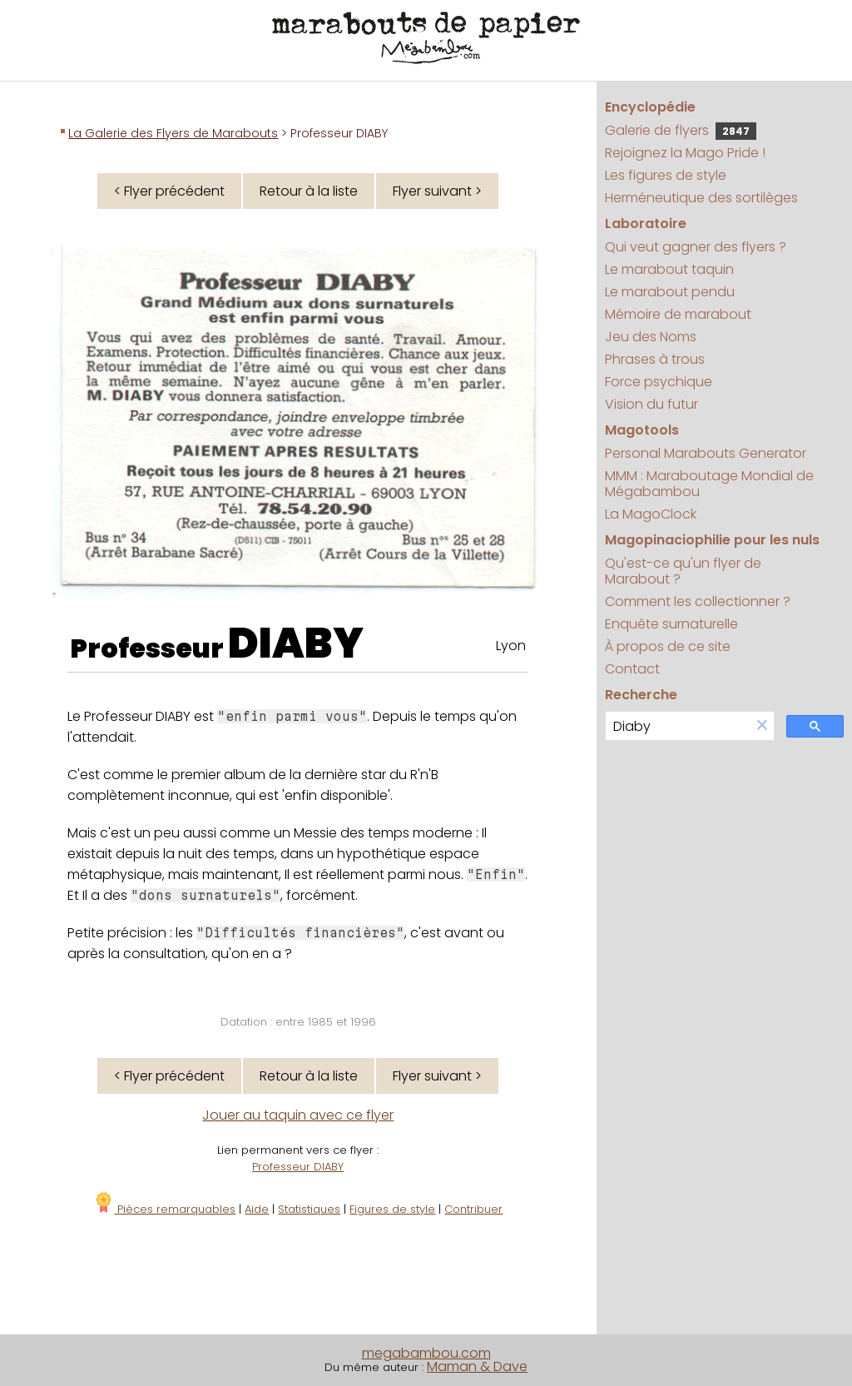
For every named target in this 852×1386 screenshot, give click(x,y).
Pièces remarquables (164, 1209)
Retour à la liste (309, 191)
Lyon (511, 645)
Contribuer (473, 1209)
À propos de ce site (668, 646)
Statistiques (309, 1209)
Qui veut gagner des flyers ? (695, 246)
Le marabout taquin (669, 269)
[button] (762, 726)
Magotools (642, 430)
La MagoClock (650, 514)
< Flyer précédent (169, 191)
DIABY (296, 643)
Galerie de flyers (680, 130)
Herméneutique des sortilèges (701, 197)
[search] (678, 726)
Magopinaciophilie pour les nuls (712, 539)
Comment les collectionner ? (697, 601)
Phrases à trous (655, 359)
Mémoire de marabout (678, 314)
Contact (632, 668)
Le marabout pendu (670, 291)
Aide (257, 1209)
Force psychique (658, 381)
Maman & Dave (477, 1366)
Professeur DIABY (298, 1167)
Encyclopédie (650, 107)
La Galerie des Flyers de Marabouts (173, 133)
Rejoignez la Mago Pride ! (685, 152)
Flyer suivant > (437, 191)
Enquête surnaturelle (671, 623)
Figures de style (392, 1209)
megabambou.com (426, 1353)
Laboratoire (645, 223)
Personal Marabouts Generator (705, 453)
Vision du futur (651, 404)
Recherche (641, 694)
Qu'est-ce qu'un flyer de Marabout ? (683, 571)
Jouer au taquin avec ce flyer (298, 1115)
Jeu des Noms (650, 336)
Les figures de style (665, 175)
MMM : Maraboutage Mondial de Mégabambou (709, 483)
